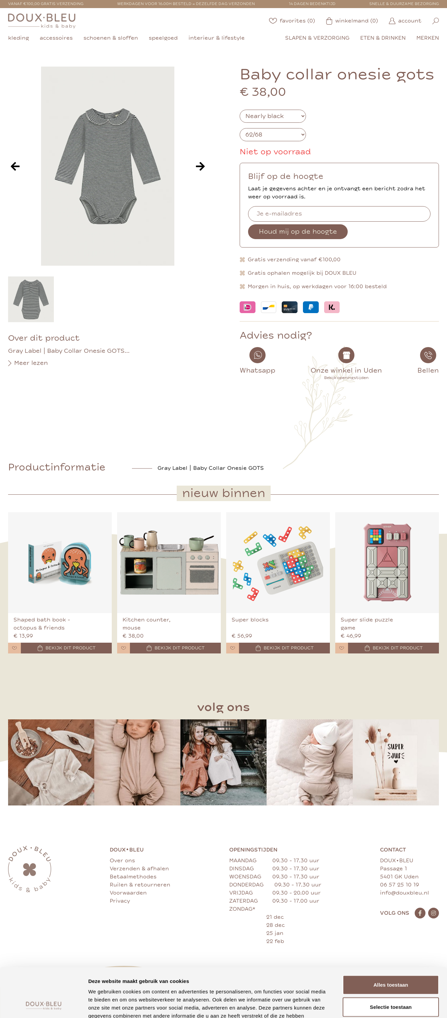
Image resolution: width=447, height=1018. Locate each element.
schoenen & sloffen (110, 38)
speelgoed (163, 38)
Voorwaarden (128, 893)
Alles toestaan (390, 938)
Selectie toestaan (391, 961)
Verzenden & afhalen (139, 868)
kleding (18, 38)
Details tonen (364, 1005)
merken (427, 38)
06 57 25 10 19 (399, 884)
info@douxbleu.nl (404, 893)
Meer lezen (28, 363)
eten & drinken (383, 38)
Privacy (120, 901)
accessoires (56, 38)
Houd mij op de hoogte (298, 231)
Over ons (122, 860)
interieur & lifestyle (216, 38)
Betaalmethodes (133, 876)
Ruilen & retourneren (140, 884)
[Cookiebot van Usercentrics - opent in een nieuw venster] (43, 1005)
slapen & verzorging (317, 38)
